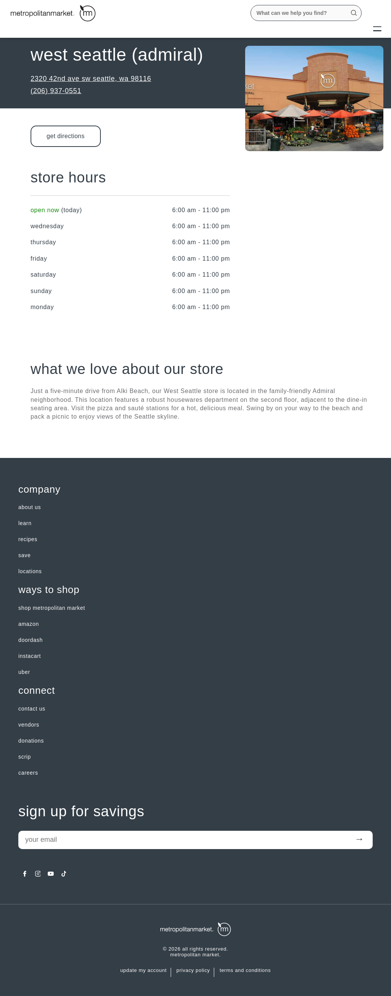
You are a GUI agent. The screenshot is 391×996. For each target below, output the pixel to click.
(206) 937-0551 (56, 91)
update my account (143, 970)
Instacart (29, 656)
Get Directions (66, 136)
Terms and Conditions (245, 970)
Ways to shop (48, 589)
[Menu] (377, 28)
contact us (31, 709)
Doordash (30, 640)
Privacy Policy (193, 970)
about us (29, 507)
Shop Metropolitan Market (51, 608)
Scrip (24, 757)
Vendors (28, 725)
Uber (24, 672)
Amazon (28, 624)
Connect (36, 690)
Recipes (27, 539)
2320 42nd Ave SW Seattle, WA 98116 (91, 78)
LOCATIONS (30, 571)
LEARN (25, 523)
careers (28, 773)
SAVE (24, 555)
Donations (31, 741)
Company (39, 489)
